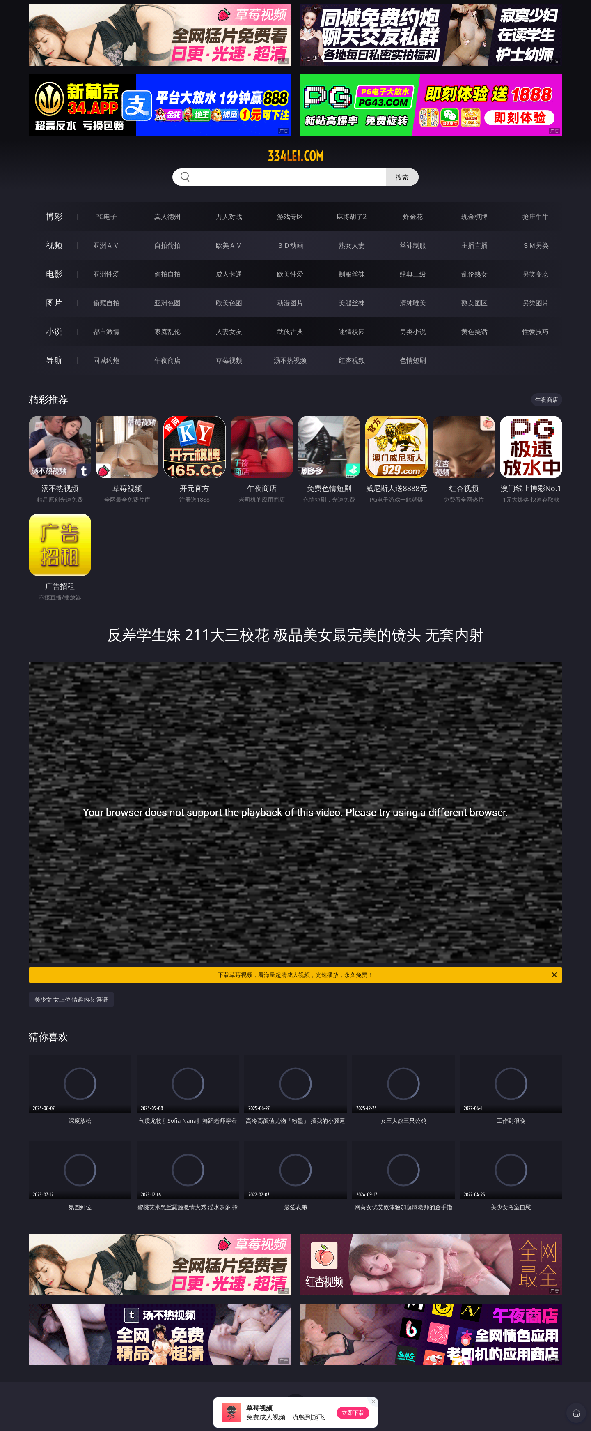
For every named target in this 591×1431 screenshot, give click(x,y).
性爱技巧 (535, 331)
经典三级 (413, 274)
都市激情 (106, 331)
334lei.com (296, 156)
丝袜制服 (413, 245)
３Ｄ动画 (290, 245)
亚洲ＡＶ (106, 245)
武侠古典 (290, 331)
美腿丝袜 (352, 302)
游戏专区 (290, 216)
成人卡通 (229, 274)
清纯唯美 (413, 302)
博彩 (54, 216)
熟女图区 (474, 302)
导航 (54, 360)
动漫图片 (290, 302)
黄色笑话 (474, 331)
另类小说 (413, 331)
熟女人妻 (352, 245)
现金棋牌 (474, 216)
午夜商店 (167, 360)
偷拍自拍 (167, 274)
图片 (54, 302)
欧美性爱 (290, 274)
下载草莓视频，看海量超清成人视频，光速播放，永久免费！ (388, 975)
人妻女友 (229, 331)
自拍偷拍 (167, 245)
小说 (54, 331)
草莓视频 (229, 360)
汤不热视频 (290, 360)
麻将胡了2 (352, 216)
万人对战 (229, 216)
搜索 (402, 177)
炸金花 (413, 216)
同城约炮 (106, 360)
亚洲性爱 (106, 274)
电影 (54, 273)
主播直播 (474, 245)
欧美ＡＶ (229, 245)
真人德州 (167, 216)
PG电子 (106, 216)
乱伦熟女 (474, 274)
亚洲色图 (167, 302)
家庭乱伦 (167, 331)
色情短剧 (413, 360)
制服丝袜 (352, 274)
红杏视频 (352, 360)
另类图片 (535, 302)
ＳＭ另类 (535, 245)
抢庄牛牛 (535, 216)
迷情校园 (352, 331)
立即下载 (352, 1413)
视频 (54, 245)
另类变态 (535, 274)
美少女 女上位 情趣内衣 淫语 (71, 999)
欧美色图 (229, 302)
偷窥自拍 (106, 302)
